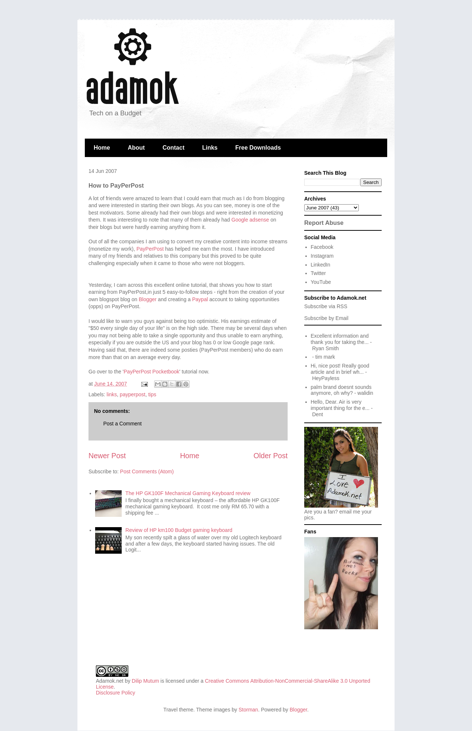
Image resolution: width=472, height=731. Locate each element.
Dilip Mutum (145, 681)
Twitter (318, 273)
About (136, 148)
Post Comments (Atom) (147, 471)
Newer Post (107, 456)
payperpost (132, 394)
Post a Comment (122, 424)
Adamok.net (110, 681)
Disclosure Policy (115, 693)
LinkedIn (320, 265)
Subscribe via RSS (325, 306)
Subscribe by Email (326, 318)
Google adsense (250, 220)
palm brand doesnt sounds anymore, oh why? (341, 390)
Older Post (270, 456)
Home (102, 148)
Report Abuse (324, 222)
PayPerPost (150, 249)
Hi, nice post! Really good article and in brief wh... (340, 369)
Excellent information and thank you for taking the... (340, 339)
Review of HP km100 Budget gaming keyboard (178, 530)
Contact (174, 148)
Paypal (200, 299)
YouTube (321, 282)
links (112, 394)
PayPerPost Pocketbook (151, 372)
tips (152, 394)
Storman (248, 710)
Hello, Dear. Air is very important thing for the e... (340, 405)
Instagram (322, 256)
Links (210, 148)
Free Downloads (258, 148)
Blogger (147, 299)
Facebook (322, 247)
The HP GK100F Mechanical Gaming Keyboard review (187, 493)
